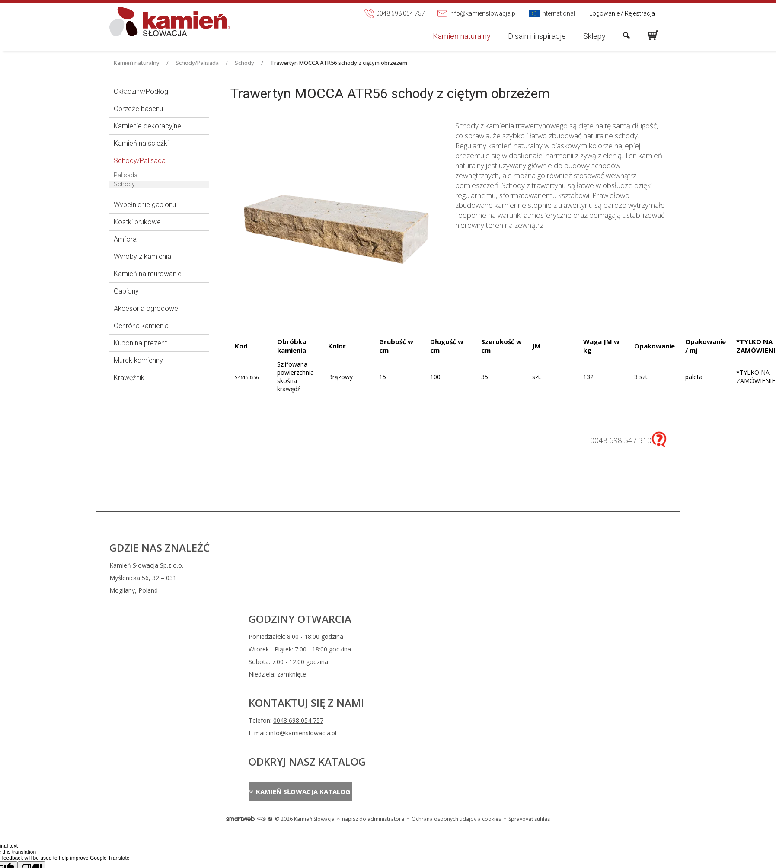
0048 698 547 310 (620, 440)
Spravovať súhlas (529, 635)
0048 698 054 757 (444, 565)
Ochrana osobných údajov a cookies (456, 635)
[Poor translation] (31, 685)
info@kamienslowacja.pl (448, 578)
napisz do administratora (373, 635)
